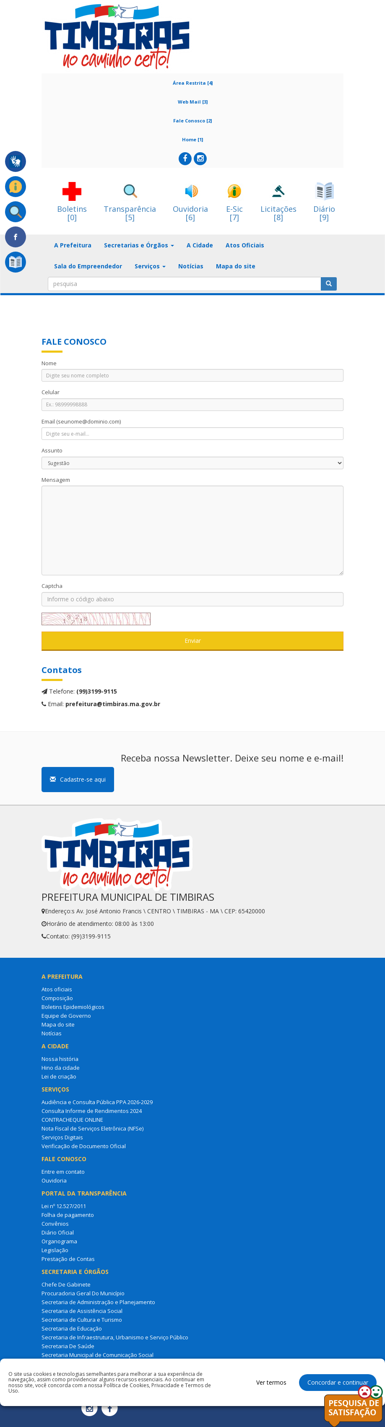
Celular (51, 392)
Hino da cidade (61, 1067)
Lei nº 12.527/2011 (64, 1206)
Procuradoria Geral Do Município (83, 1293)
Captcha (52, 586)
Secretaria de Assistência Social (82, 1311)
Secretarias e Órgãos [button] (139, 245)
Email (81, 421)
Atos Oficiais (245, 245)
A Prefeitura (72, 245)
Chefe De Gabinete (66, 1284)
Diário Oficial (58, 1232)
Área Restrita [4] (193, 83)
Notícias (190, 266)
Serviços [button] (150, 266)
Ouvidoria (54, 1180)
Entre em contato (63, 1171)
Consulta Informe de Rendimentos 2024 (92, 1111)
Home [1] (192, 139)
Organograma (59, 1241)
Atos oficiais (57, 989)
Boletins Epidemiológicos (73, 1007)
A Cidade (200, 245)
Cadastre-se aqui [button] (78, 779)
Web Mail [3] (193, 102)
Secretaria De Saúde (68, 1346)
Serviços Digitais (62, 1137)
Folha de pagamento (68, 1215)
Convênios (55, 1223)
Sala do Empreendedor (88, 266)
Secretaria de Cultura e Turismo (82, 1319)
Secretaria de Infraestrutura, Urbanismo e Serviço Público (115, 1337)
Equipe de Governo (66, 1015)
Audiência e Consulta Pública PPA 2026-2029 (97, 1102)
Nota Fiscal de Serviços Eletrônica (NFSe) (92, 1128)
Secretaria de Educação (72, 1328)
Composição (57, 998)
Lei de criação (59, 1076)
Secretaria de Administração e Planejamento (98, 1302)
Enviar (193, 641)
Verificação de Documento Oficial (84, 1146)
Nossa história (60, 1059)
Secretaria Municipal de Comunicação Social (97, 1355)
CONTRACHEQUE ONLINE (72, 1119)
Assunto (52, 450)
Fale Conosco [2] (192, 120)
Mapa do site (235, 266)
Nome (49, 363)
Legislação (55, 1250)
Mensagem (56, 479)
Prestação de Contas (68, 1259)
